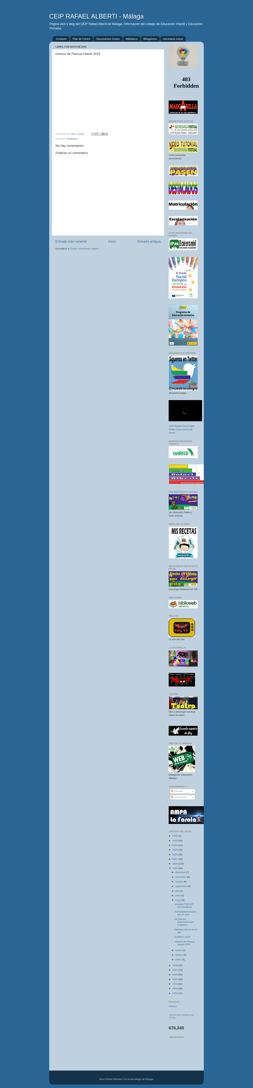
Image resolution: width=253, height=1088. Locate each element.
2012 (175, 993)
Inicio (112, 241)
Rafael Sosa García (179, 429)
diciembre (180, 872)
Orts (73, 134)
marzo (178, 950)
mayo (178, 900)
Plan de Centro (81, 38)
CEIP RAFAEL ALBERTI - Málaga (96, 16)
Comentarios (179, 797)
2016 (175, 974)
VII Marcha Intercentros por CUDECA (184, 922)
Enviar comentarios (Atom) (84, 248)
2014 (175, 984)
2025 (175, 840)
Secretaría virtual (173, 38)
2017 (175, 970)
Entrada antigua (149, 241)
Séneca (173, 1006)
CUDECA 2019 (182, 937)
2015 (175, 979)
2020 (175, 863)
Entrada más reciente (71, 241)
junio (178, 895)
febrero (179, 955)
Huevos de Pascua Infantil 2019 (184, 943)
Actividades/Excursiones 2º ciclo (186, 913)
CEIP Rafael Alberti (179, 426)
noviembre (181, 877)
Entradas (177, 791)
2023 (175, 849)
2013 (175, 988)
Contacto (61, 38)
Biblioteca (131, 38)
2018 (175, 965)
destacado (72, 138)
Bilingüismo (150, 38)
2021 (175, 859)
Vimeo (172, 432)
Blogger (149, 1079)
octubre (179, 881)
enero (178, 959)
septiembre (181, 886)
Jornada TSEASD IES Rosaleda (184, 905)
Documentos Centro (108, 38)
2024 (175, 845)
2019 (175, 868)
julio (177, 891)
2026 (175, 836)
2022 (175, 854)
